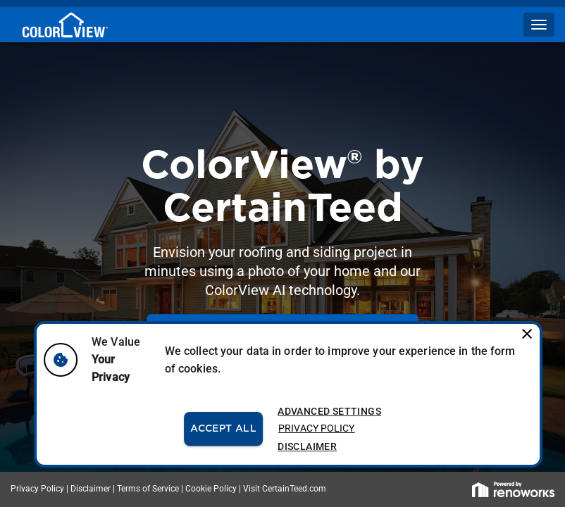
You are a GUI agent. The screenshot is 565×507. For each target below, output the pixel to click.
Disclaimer (307, 446)
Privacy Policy (316, 428)
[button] (538, 25)
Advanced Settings (329, 411)
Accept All (223, 429)
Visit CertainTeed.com (284, 489)
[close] (524, 331)
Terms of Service (148, 489)
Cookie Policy (211, 489)
